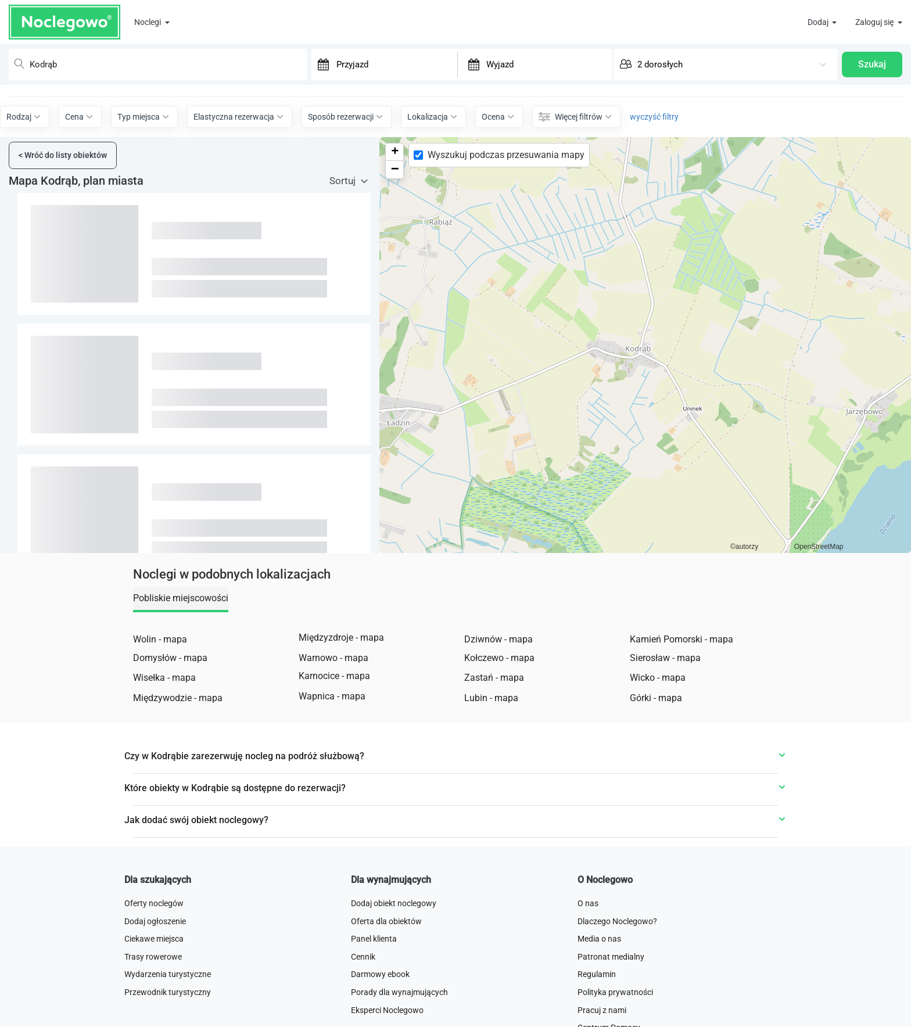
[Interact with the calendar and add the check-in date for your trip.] (320, 64)
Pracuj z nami (602, 1010)
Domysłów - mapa (170, 657)
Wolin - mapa (160, 639)
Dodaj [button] (819, 22)
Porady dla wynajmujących (399, 992)
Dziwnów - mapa (498, 639)
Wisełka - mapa (164, 677)
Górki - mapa (656, 697)
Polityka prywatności (615, 992)
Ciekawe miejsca (154, 938)
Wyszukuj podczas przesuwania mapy (506, 154)
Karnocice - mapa (334, 675)
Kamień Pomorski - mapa (681, 639)
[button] (394, 152)
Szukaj (872, 64)
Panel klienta (374, 938)
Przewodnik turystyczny (167, 992)
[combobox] (158, 64)
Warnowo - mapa (333, 657)
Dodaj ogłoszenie (155, 921)
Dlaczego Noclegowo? (617, 921)
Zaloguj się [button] (875, 22)
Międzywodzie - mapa (178, 697)
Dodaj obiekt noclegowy (393, 903)
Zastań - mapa (494, 677)
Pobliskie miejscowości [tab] (180, 598)
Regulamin (597, 974)
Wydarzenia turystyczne (167, 974)
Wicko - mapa (658, 677)
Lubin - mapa (491, 697)
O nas (588, 903)
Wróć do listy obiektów (63, 155)
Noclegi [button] (148, 22)
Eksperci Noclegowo (387, 1010)
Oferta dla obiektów (386, 921)
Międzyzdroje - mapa (341, 637)
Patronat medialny (611, 956)
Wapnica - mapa (332, 696)
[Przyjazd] (395, 63)
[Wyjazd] (545, 63)
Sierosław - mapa (665, 657)
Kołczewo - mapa (499, 657)
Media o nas (599, 938)
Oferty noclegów (154, 903)
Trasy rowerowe (153, 956)
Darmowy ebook (380, 974)
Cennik (363, 956)
